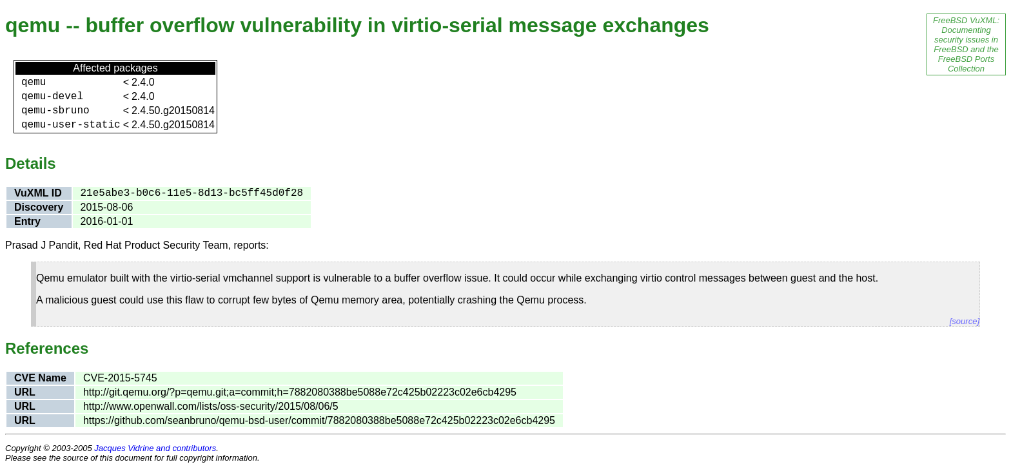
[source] (964, 321)
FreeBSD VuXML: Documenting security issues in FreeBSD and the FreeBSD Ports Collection (966, 44)
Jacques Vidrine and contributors (155, 448)
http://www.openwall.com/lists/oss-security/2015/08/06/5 (211, 406)
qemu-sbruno (55, 111)
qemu (33, 82)
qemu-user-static (71, 125)
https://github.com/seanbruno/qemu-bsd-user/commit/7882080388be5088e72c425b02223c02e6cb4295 (319, 420)
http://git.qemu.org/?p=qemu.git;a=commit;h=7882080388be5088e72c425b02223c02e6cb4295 (299, 392)
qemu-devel (52, 96)
